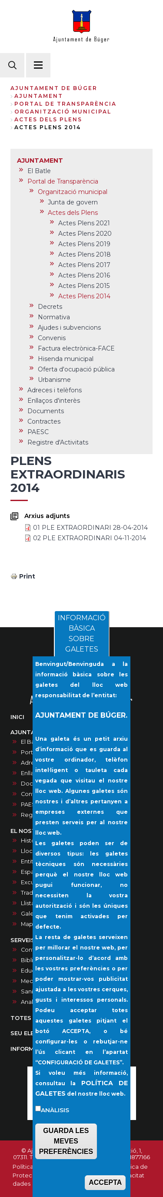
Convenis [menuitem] (52, 338)
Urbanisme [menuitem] (54, 380)
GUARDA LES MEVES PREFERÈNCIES (66, 1143)
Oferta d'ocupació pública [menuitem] (76, 369)
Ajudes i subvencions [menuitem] (69, 327)
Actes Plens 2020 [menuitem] (85, 233)
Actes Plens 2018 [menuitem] (84, 254)
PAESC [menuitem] (38, 432)
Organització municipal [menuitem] (72, 192)
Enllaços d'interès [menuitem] (53, 401)
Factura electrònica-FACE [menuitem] (76, 348)
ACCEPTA (105, 1184)
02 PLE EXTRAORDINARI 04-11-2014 (89, 538)
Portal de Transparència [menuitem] (62, 181)
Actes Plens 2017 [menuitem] (84, 265)
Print (27, 576)
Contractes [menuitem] (43, 421)
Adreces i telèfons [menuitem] (54, 390)
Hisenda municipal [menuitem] (65, 359)
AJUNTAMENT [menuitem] (40, 160)
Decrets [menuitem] (50, 307)
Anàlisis (55, 1111)
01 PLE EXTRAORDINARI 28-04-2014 (90, 528)
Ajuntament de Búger (53, 88)
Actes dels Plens (48, 119)
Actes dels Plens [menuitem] (73, 213)
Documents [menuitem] (45, 411)
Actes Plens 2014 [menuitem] (84, 296)
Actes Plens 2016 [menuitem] (84, 275)
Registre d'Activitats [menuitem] (57, 442)
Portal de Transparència (65, 103)
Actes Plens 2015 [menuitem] (84, 286)
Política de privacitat (133, 1171)
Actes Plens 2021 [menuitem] (84, 223)
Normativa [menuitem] (54, 317)
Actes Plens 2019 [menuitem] (84, 244)
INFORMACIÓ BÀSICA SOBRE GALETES (82, 635)
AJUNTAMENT (38, 96)
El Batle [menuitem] (39, 171)
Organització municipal (62, 111)
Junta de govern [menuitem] (73, 202)
